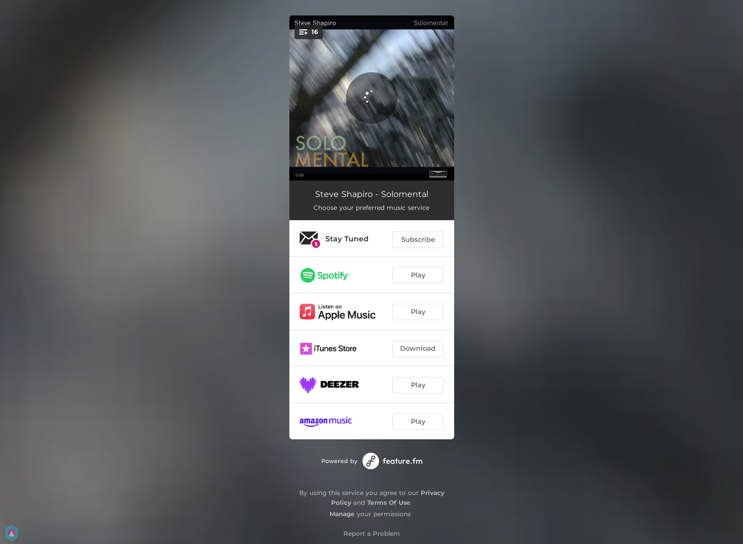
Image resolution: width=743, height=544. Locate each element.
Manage (342, 514)
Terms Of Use (388, 502)
